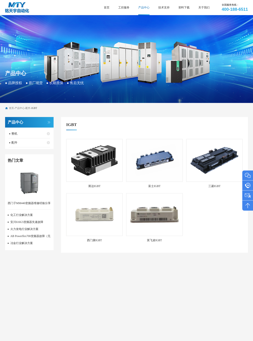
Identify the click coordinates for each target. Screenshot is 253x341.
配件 (27, 108)
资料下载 (184, 7)
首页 (106, 7)
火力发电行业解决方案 (24, 229)
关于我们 (204, 7)
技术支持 (164, 7)
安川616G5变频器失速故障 (26, 221)
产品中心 (144, 7)
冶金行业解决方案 (21, 243)
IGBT (34, 108)
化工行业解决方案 (21, 214)
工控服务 (123, 7)
